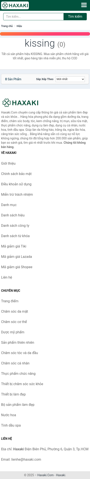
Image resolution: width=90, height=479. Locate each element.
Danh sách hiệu (13, 215)
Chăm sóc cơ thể (14, 322)
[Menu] (84, 5)
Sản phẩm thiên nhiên (17, 342)
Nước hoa (8, 415)
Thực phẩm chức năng (18, 374)
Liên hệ (6, 277)
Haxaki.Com (45, 475)
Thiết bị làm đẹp (13, 394)
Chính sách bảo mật (16, 174)
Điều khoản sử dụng (16, 184)
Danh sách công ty (15, 226)
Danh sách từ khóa (15, 236)
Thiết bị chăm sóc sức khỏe (22, 384)
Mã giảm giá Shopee (16, 267)
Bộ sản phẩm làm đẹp (17, 405)
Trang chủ (7, 26)
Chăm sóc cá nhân (15, 363)
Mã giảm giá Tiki (13, 246)
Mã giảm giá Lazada (16, 257)
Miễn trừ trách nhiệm (17, 194)
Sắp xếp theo (44, 79)
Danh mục (9, 205)
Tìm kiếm (75, 16)
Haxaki (60, 475)
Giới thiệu (8, 163)
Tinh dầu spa (11, 425)
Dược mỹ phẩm (12, 332)
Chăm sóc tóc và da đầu (19, 353)
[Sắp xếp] (70, 79)
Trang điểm (10, 301)
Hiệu (19, 26)
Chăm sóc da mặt (14, 311)
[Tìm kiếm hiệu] (33, 16)
